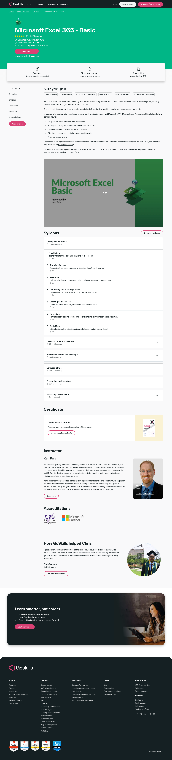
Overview (13, 94)
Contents (14, 89)
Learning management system (83, 688)
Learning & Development (50, 713)
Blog (105, 685)
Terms (11, 700)
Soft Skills (44, 731)
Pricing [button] (64, 4)
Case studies (109, 688)
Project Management (49, 725)
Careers (12, 688)
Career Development (49, 691)
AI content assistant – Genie (82, 700)
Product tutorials (110, 694)
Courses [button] (30, 4)
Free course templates (112, 691)
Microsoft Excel (23, 12)
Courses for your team (80, 685)
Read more (51, 496)
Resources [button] (53, 4)
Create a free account (150, 4)
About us (12, 685)
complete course (66, 152)
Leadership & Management (51, 706)
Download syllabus (152, 233)
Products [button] (41, 4)
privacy (19, 700)
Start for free (25, 627)
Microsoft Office (47, 719)
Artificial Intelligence (48, 688)
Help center (139, 706)
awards (25, 694)
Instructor (13, 111)
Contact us (139, 700)
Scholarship (139, 688)
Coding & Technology (49, 694)
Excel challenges (141, 691)
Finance (44, 703)
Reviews (12, 697)
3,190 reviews (36, 36)
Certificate (13, 105)
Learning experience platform (83, 694)
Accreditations (15, 117)
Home (11, 12)
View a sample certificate (61, 433)
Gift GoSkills (13, 703)
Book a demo (127, 4)
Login (115, 4)
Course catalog (46, 685)
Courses (36, 12)
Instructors (13, 691)
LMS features (77, 691)
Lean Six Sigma (46, 709)
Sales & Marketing (47, 728)
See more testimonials (56, 574)
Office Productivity (48, 722)
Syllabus (12, 100)
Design (43, 700)
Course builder (78, 697)
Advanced (90, 149)
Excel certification (65, 144)
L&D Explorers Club (142, 685)
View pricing (27, 51)
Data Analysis (46, 697)
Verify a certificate (142, 709)
